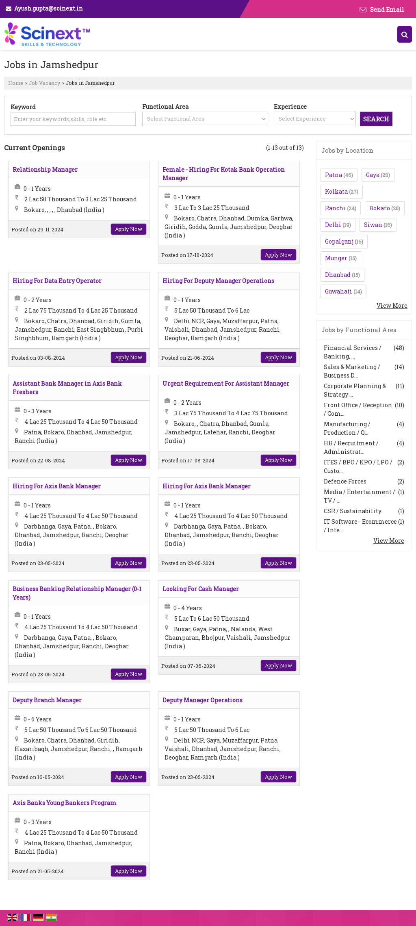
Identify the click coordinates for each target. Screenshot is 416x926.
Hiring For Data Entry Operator (57, 281)
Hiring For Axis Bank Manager (57, 486)
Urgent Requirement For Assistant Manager (225, 383)
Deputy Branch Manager (47, 700)
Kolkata (336, 191)
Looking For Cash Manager (200, 589)
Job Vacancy (44, 83)
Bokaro (379, 208)
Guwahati (338, 291)
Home (15, 83)
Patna (333, 175)
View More (392, 305)
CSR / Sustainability (352, 511)
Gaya (372, 175)
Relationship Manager (45, 169)
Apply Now (128, 229)
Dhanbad (338, 274)
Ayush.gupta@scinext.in (48, 8)
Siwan (373, 225)
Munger (336, 258)
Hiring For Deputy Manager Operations (218, 281)
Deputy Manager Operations (202, 700)
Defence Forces (345, 481)
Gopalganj (339, 241)
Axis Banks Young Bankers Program (65, 803)
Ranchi (335, 208)
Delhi (333, 225)
